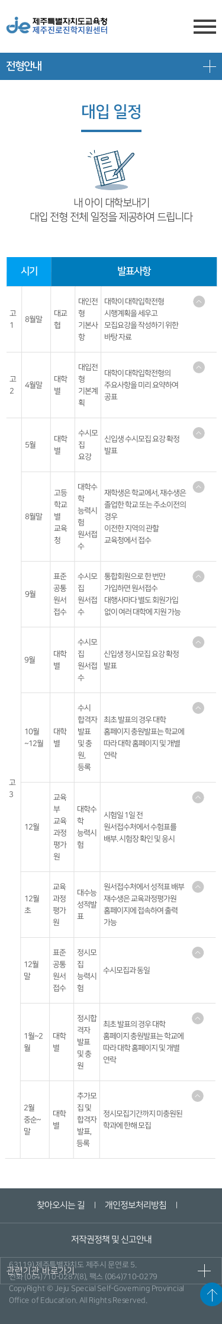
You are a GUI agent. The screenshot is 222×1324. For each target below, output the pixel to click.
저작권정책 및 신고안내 (110, 1239)
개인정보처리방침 (135, 1205)
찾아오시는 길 (61, 1205)
